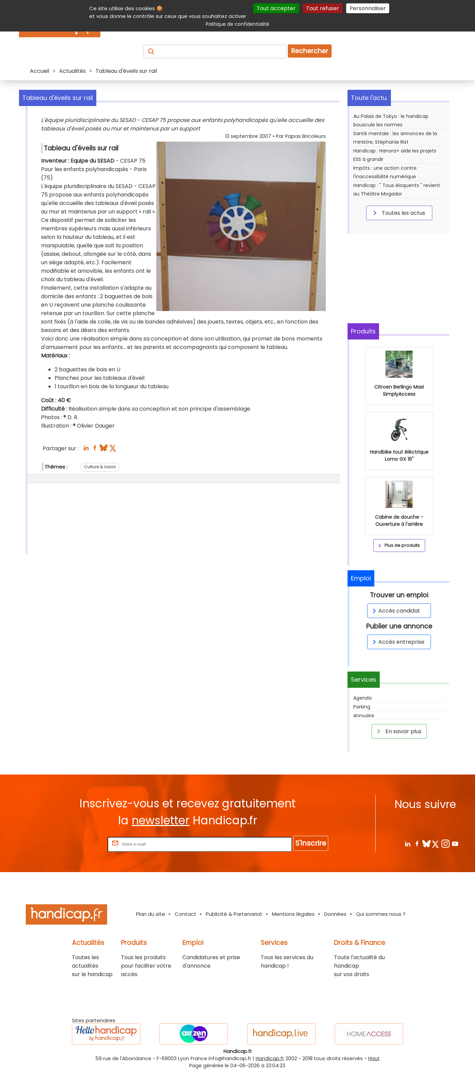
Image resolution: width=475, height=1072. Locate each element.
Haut (374, 1058)
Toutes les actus (398, 213)
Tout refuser (322, 8)
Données (335, 914)
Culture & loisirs (100, 467)
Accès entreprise (397, 642)
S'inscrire (310, 843)
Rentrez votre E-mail (79, 844)
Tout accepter (276, 8)
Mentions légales (293, 914)
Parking (361, 706)
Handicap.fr (270, 1058)
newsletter (161, 820)
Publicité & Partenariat (234, 914)
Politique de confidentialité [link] (237, 24)
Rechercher (309, 51)
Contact (185, 914)
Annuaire (363, 715)
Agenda (362, 698)
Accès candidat (395, 610)
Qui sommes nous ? (380, 914)
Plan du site (150, 914)
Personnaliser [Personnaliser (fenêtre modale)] (368, 8)
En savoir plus (398, 731)
